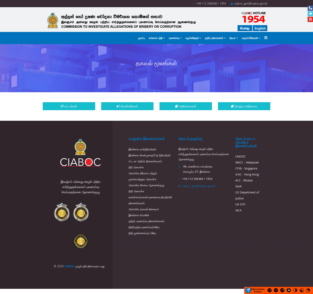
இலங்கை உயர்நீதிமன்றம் (142, 149)
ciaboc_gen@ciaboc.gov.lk (250, 3)
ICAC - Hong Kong (247, 174)
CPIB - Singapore (246, 168)
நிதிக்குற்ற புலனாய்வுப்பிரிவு (144, 227)
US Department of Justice (247, 195)
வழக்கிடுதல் (192, 38)
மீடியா (232, 38)
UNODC (240, 156)
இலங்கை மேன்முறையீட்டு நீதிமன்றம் (150, 155)
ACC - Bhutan (244, 180)
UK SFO (240, 204)
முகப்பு (141, 38)
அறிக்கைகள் (185, 106)
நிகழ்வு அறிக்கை (244, 106)
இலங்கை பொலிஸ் (139, 215)
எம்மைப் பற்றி (155, 38)
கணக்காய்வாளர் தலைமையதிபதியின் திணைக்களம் (150, 200)
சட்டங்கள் (68, 106)
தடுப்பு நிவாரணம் (214, 38)
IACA (238, 210)
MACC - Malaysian (247, 162)
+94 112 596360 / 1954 (211, 3)
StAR (238, 186)
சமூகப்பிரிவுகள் (250, 38)
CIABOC (69, 266)
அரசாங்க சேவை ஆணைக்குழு (146, 185)
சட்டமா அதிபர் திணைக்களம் (145, 161)
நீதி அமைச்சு (136, 167)
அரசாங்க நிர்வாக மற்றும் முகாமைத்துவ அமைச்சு (143, 176)
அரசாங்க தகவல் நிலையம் (144, 209)
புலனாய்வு (174, 38)
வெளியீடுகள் (127, 106)
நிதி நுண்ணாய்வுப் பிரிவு (142, 233)
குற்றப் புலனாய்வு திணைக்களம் (146, 221)
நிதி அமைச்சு (136, 191)
